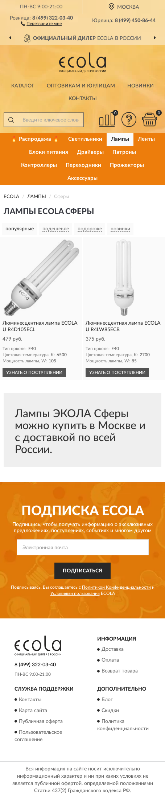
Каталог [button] (22, 86)
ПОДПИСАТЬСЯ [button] (82, 570)
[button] (41, 23)
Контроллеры (39, 165)
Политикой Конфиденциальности (116, 587)
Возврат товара (120, 671)
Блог (107, 699)
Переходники (83, 165)
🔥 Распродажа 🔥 (35, 139)
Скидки (110, 710)
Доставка (113, 649)
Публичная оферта (41, 721)
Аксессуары (82, 178)
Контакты (83, 98)
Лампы (120, 139)
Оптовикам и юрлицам (81, 86)
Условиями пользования (75, 593)
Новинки (140, 86)
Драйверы (90, 152)
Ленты (146, 139)
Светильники (85, 139)
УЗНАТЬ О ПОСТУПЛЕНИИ (34, 372)
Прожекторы (127, 165)
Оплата (110, 660)
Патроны (124, 152)
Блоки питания (48, 152)
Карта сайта (33, 710)
